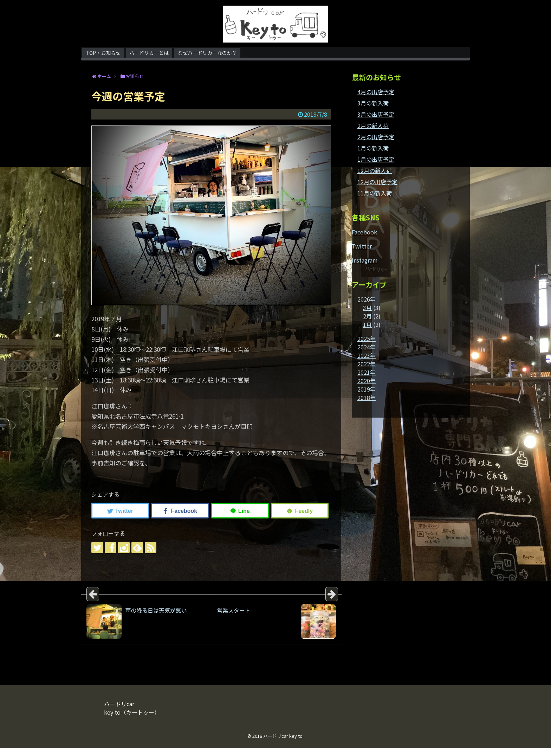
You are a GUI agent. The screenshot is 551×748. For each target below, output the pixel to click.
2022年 (366, 364)
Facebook (364, 232)
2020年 (366, 380)
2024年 (366, 347)
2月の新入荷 (373, 125)
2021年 (366, 372)
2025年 (366, 338)
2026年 (366, 299)
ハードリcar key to (283, 736)
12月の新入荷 (374, 170)
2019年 (366, 389)
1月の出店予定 (375, 159)
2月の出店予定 (375, 137)
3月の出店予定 (375, 114)
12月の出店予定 (377, 182)
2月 (367, 316)
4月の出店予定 (375, 92)
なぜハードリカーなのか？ (207, 52)
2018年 (366, 397)
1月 (367, 324)
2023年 (366, 355)
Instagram (365, 260)
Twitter (362, 246)
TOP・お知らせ (103, 52)
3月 (367, 307)
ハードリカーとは (149, 52)
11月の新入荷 (374, 193)
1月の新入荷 (373, 148)
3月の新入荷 (373, 103)
